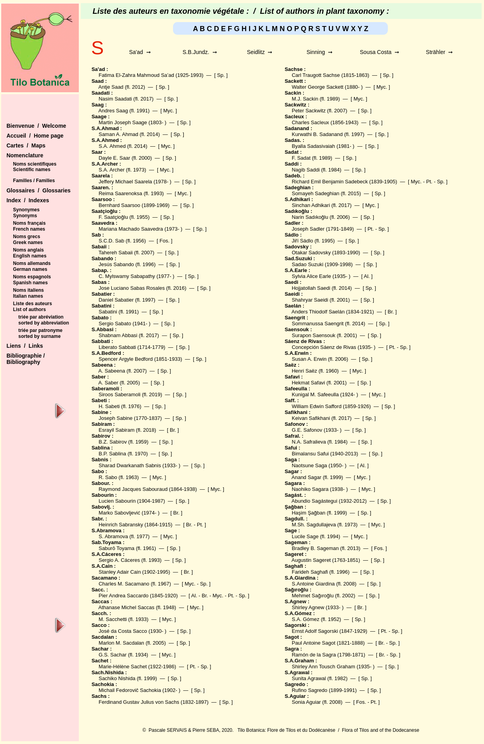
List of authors (29, 309)
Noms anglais (28, 250)
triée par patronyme (40, 330)
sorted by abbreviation (43, 323)
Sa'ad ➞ (140, 52)
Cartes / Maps (25, 145)
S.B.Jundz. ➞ (199, 52)
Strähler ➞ (439, 52)
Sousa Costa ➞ (379, 52)
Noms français (29, 223)
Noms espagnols (32, 277)
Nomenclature (24, 155)
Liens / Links (24, 346)
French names (29, 229)
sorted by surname (39, 336)
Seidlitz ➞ (260, 52)
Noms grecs (26, 236)
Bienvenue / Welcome (36, 126)
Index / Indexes (27, 200)
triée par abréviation (40, 317)
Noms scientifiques (34, 164)
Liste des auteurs (32, 303)
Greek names (28, 242)
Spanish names (30, 282)
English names (30, 256)
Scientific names (31, 169)
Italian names (28, 296)
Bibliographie (24, 355)
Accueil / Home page (34, 135)
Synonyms (25, 215)
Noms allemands (31, 263)
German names (30, 269)
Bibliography (23, 362)
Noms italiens (28, 290)
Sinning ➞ (320, 52)
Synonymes (26, 210)
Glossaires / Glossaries (38, 190)
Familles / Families (34, 180)
